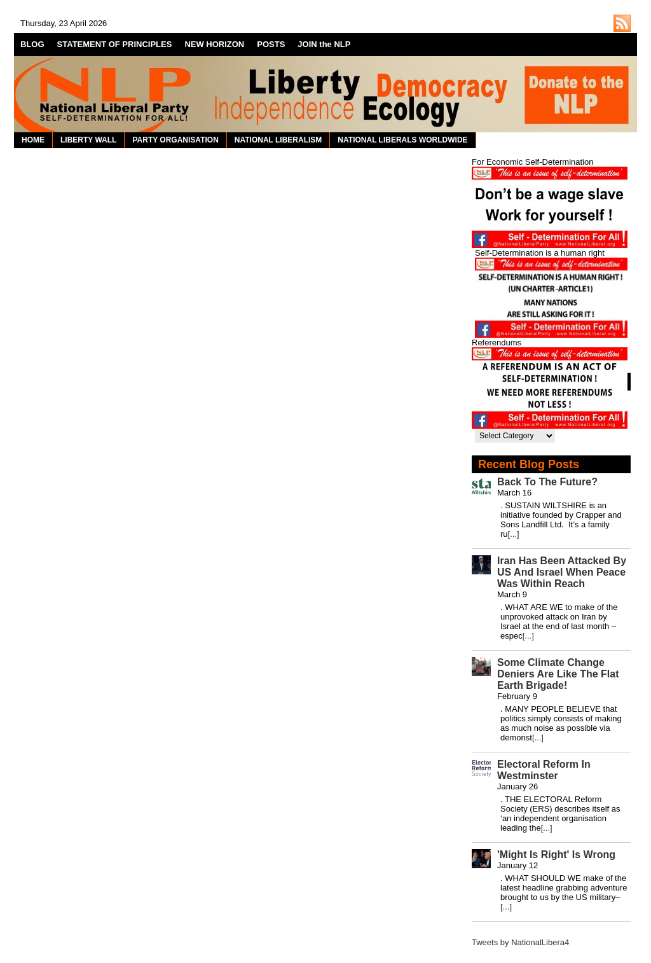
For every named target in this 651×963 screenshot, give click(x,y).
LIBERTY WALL (88, 139)
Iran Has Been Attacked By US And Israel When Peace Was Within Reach (561, 572)
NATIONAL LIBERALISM (278, 139)
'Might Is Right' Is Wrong (556, 854)
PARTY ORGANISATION (175, 139)
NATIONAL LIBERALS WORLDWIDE (402, 139)
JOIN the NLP (324, 44)
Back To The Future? (547, 481)
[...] (513, 534)
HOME (33, 139)
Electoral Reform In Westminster (544, 770)
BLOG (32, 44)
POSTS (271, 44)
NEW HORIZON (214, 44)
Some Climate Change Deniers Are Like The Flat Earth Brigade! (558, 674)
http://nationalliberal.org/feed (622, 23)
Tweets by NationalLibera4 (520, 942)
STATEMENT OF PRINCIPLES (114, 44)
